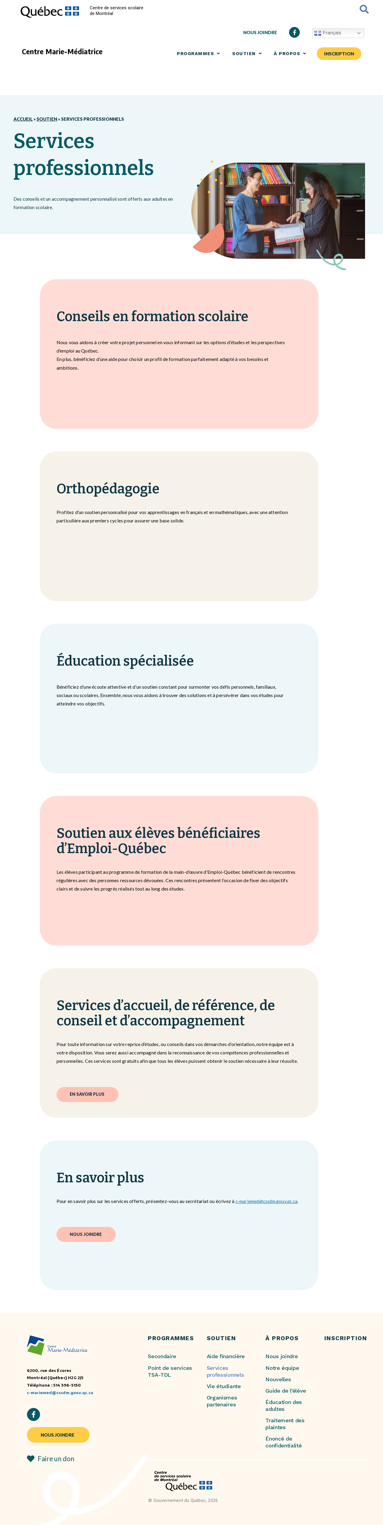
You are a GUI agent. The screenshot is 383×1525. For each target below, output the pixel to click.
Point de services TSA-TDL (170, 1371)
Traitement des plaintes (285, 1423)
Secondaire (162, 1356)
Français (327, 33)
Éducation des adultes (283, 1405)
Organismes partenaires (222, 1401)
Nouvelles (278, 1379)
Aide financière (226, 1356)
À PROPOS (290, 53)
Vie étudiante (224, 1386)
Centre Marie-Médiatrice (62, 51)
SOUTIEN (247, 53)
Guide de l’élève (285, 1391)
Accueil (23, 119)
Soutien (47, 119)
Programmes (198, 53)
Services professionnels (225, 1371)
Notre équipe (282, 1368)
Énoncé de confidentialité (283, 1442)
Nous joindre (281, 1356)
